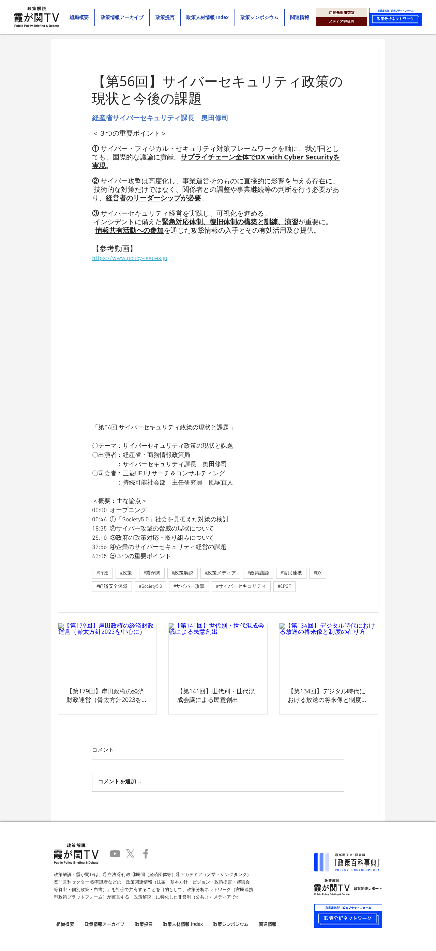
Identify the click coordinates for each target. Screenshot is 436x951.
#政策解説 (182, 573)
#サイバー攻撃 (189, 586)
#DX (318, 573)
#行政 (102, 573)
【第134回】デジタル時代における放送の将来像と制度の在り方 (327, 695)
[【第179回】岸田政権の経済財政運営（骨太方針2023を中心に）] (107, 650)
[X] (130, 853)
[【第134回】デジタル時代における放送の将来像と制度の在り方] (329, 650)
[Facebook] (145, 853)
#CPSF (284, 586)
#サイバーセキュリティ (241, 586)
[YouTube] (115, 853)
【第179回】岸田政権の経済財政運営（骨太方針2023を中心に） (107, 695)
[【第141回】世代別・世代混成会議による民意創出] (218, 650)
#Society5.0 (150, 586)
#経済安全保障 (111, 586)
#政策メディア (220, 573)
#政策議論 (258, 573)
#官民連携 (291, 573)
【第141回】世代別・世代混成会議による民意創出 (216, 695)
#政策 (126, 573)
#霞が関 (152, 573)
